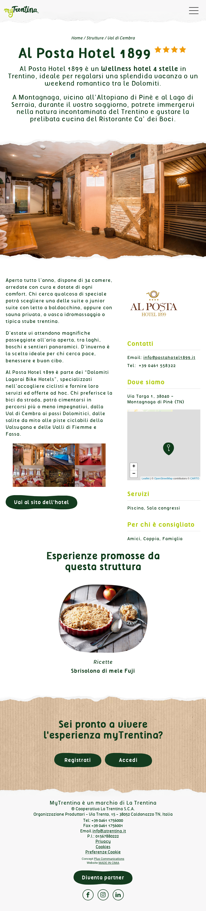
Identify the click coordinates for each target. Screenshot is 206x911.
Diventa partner (103, 878)
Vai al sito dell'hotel (41, 502)
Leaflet (145, 478)
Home (76, 38)
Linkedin (118, 894)
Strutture (94, 38)
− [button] (133, 473)
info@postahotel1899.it (169, 357)
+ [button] (133, 466)
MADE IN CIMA (109, 863)
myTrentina (25, 12)
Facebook (88, 894)
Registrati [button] (77, 760)
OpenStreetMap (163, 478)
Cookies (103, 846)
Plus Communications (109, 859)
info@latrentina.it (109, 831)
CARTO (194, 478)
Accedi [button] (128, 760)
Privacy (103, 841)
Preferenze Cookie (103, 852)
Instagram (103, 894)
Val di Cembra (121, 38)
